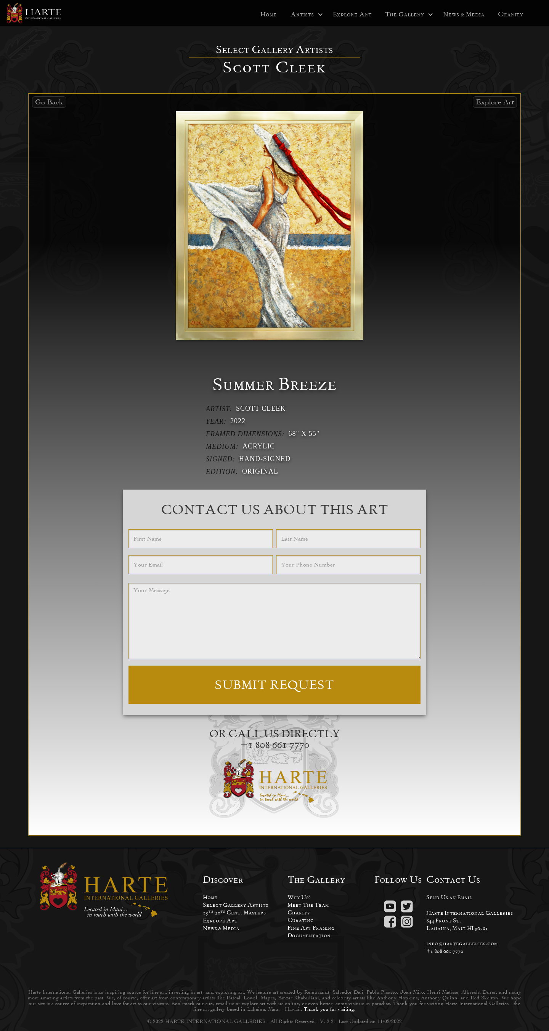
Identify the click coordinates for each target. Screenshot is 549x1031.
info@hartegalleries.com (462, 943)
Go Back (49, 102)
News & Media (464, 14)
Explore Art (352, 14)
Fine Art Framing (311, 927)
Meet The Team (308, 904)
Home (268, 14)
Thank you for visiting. (330, 1009)
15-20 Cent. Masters (234, 912)
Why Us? (298, 897)
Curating (300, 920)
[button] (302, 14)
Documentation (309, 935)
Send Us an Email (449, 897)
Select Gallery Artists (235, 904)
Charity (510, 14)
